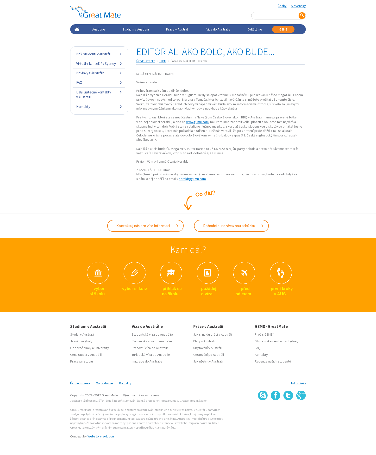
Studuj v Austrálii (82, 334)
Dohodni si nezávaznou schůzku (233, 225)
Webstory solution (101, 436)
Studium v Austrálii (135, 29)
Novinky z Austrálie (99, 73)
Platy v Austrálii (204, 341)
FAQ (99, 82)
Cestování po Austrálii (209, 354)
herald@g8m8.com (192, 179)
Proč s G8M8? (264, 334)
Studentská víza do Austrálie (152, 334)
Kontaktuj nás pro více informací (147, 225)
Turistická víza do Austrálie (151, 354)
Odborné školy (80, 348)
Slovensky (298, 6)
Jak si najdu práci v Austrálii (212, 334)
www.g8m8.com (197, 122)
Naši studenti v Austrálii (99, 54)
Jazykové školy (81, 341)
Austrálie (98, 29)
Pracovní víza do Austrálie (150, 348)
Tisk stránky (298, 383)
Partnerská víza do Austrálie (152, 341)
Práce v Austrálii (177, 29)
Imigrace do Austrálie (147, 361)
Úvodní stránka (145, 61)
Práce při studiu (81, 361)
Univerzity (101, 348)
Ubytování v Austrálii (207, 348)
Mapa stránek (104, 383)
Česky (282, 6)
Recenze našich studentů (273, 361)
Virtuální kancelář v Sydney (99, 63)
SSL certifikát (288, 411)
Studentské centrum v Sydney (276, 341)
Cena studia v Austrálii (86, 354)
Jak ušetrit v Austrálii (208, 361)
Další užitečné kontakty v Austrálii (99, 94)
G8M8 (283, 29)
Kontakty (99, 106)
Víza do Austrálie (218, 29)
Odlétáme (255, 29)
